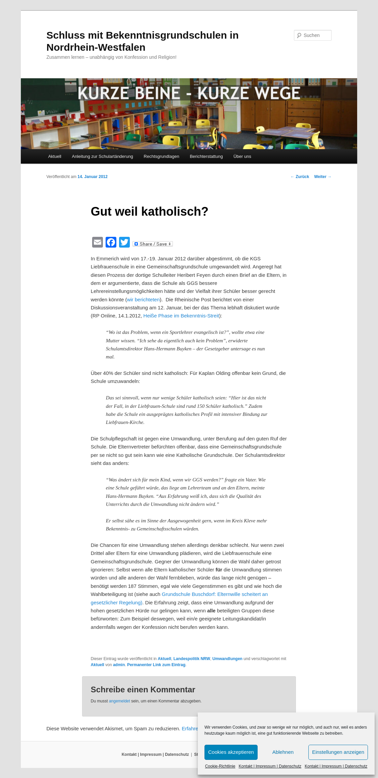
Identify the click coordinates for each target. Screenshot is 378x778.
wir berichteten (143, 299)
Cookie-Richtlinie (220, 766)
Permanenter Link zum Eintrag (156, 664)
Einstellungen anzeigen (338, 752)
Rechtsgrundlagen (161, 156)
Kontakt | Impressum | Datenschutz (270, 766)
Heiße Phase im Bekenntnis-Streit (181, 315)
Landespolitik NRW (192, 658)
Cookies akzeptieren (231, 752)
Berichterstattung (206, 156)
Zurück (300, 176)
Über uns (242, 156)
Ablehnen (283, 752)
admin (119, 664)
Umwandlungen (227, 658)
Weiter (323, 176)
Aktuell (54, 156)
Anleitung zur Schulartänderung (102, 156)
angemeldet (119, 701)
